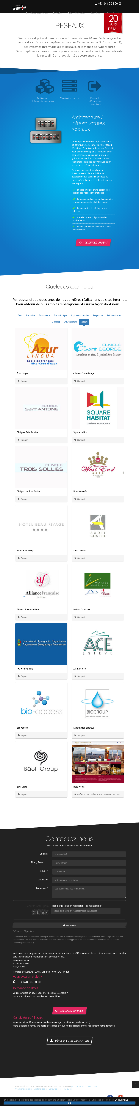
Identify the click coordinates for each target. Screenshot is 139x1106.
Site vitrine (30, 315)
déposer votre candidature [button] (69, 1040)
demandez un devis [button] (69, 1011)
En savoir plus (121, 1099)
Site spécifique (60, 315)
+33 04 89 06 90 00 (108, 3)
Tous (20, 315)
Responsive (98, 315)
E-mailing (56, 321)
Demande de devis (114, 13)
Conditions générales (23, 1089)
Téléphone (42, 879)
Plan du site (67, 1089)
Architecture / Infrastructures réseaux (44, 91)
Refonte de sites (114, 315)
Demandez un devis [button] (93, 242)
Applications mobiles (80, 315)
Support (84, 321)
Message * (42, 888)
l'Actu (69, 13)
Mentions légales (40, 1089)
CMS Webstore (70, 321)
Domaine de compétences (38, 13)
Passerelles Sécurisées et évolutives (97, 92)
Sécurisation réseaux (70, 89)
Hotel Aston (78, 786)
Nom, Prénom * (39, 862)
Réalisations (58, 13)
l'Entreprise (81, 13)
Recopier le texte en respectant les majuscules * (76, 906)
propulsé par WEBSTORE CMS (84, 1086)
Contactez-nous (97, 13)
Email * (44, 871)
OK (69, 1103)
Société (43, 854)
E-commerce (44, 315)
